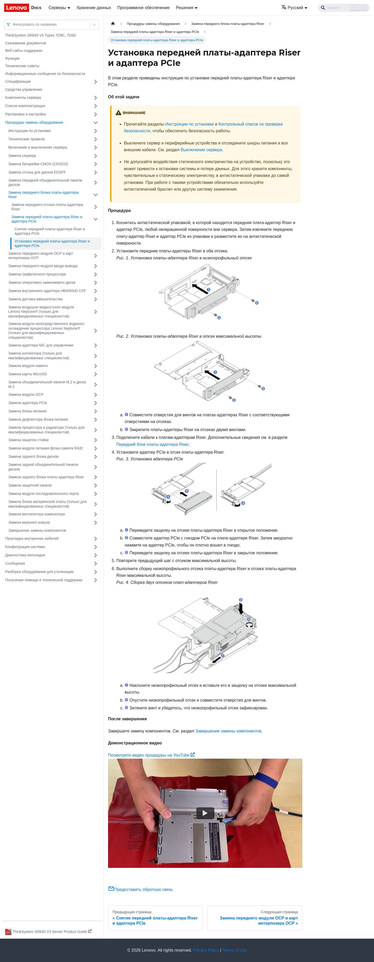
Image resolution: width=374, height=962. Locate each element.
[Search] (344, 8)
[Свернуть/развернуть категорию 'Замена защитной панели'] (95, 485)
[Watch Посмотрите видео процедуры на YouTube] (205, 813)
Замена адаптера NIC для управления (40, 345)
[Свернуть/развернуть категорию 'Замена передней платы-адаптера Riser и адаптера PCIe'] (95, 219)
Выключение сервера (201, 150)
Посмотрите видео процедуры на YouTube (151, 755)
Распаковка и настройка (25, 114)
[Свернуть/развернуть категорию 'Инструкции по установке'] (95, 131)
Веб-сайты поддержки (23, 51)
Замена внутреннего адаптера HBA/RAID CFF (47, 291)
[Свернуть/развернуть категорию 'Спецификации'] (95, 82)
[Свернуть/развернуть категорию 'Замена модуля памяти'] (95, 366)
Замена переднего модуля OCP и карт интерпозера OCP (40, 255)
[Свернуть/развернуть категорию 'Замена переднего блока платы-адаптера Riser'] (95, 195)
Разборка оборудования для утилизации (39, 572)
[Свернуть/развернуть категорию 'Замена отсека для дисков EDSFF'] (95, 172)
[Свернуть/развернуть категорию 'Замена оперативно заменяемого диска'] (95, 283)
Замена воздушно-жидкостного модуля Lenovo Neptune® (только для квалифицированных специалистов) (41, 311)
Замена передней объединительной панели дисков (45, 182)
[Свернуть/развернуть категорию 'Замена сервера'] (95, 156)
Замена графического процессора (37, 274)
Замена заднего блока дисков (33, 456)
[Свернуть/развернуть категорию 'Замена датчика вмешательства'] (95, 299)
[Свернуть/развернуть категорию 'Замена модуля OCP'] (95, 395)
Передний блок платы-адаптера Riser (152, 444)
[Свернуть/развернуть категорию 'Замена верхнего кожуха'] (95, 522)
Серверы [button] (57, 7)
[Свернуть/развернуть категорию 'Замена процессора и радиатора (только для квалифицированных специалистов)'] (95, 430)
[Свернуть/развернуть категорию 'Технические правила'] (95, 139)
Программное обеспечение (143, 7)
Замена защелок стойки (28, 440)
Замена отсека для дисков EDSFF (37, 172)
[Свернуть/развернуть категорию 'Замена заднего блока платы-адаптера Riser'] (95, 477)
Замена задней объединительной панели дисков (43, 466)
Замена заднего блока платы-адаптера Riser (46, 477)
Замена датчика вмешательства (35, 299)
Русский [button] (292, 7)
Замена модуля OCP (25, 394)
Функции (12, 58)
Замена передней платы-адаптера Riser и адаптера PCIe (46, 219)
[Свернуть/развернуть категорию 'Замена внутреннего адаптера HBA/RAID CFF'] (95, 291)
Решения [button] (184, 7)
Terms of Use (234, 950)
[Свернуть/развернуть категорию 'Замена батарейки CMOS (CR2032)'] (95, 164)
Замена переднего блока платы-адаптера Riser (43, 194)
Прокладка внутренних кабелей (32, 538)
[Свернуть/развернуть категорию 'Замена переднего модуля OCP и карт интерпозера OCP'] (95, 256)
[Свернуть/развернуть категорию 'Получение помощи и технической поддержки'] (95, 580)
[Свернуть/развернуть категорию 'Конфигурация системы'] (95, 547)
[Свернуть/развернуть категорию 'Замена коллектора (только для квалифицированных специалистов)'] (95, 356)
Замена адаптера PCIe (27, 403)
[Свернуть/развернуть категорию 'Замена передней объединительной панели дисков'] (95, 183)
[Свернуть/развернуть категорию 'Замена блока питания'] (95, 411)
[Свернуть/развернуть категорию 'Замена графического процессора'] (95, 274)
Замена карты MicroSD (27, 374)
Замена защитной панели (30, 485)
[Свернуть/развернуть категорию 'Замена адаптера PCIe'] (95, 403)
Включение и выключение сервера (37, 147)
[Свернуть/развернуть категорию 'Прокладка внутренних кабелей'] (95, 539)
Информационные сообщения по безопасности (45, 74)
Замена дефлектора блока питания (38, 419)
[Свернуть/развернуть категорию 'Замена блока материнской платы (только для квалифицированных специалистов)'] (95, 504)
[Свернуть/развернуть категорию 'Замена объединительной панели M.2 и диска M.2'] (95, 384)
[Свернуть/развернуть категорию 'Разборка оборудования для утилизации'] (95, 572)
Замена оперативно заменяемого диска (41, 282)
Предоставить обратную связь (140, 889)
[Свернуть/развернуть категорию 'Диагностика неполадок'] (95, 555)
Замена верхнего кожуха (29, 522)
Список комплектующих (25, 106)
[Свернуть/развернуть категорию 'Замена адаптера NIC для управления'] (95, 345)
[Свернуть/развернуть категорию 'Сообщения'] (95, 563)
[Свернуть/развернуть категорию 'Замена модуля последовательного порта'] (95, 494)
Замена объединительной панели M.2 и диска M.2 (47, 384)
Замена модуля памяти (28, 366)
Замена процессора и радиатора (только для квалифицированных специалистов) (46, 429)
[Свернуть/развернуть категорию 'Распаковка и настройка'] (95, 114)
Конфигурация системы (25, 547)
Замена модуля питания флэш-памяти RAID (45, 448)
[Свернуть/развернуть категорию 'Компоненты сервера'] (95, 98)
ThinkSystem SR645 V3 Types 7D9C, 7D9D (40, 35)
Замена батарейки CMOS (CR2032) (38, 164)
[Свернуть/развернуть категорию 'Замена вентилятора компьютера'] (95, 514)
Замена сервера (22, 156)
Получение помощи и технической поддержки (43, 580)
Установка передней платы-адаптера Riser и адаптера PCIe (52, 243)
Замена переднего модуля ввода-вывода (43, 266)
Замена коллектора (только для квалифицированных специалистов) (38, 355)
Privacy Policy (206, 950)
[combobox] (13, 24)
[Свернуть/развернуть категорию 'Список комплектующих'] (95, 106)
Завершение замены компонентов (37, 530)
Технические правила (26, 139)
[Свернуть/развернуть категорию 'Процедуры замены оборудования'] (95, 123)
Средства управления (23, 89)
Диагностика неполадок (25, 555)
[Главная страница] (113, 24)
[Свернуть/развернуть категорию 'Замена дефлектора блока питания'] (95, 420)
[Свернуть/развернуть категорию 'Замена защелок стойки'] (95, 440)
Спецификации (18, 81)
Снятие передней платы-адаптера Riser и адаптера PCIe (50, 231)
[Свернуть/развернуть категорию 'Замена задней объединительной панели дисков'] (95, 467)
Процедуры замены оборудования (34, 122)
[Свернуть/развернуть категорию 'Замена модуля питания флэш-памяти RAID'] (95, 448)
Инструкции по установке (29, 131)
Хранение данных (94, 7)
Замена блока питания (27, 411)
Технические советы (22, 66)
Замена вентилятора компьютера (36, 514)
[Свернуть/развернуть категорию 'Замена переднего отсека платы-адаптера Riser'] (95, 207)
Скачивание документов (25, 43)
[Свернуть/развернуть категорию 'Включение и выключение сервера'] (95, 147)
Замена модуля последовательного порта (43, 494)
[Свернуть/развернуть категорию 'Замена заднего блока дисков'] (95, 457)
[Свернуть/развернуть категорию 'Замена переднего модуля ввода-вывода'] (95, 266)
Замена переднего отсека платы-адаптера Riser (47, 207)
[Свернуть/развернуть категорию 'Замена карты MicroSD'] (95, 374)
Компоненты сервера (23, 97)
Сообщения (15, 563)
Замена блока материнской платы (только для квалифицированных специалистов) (47, 504)
